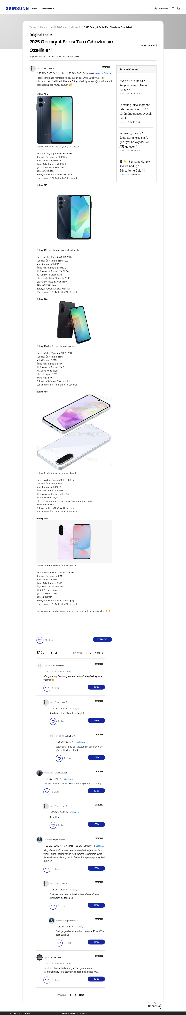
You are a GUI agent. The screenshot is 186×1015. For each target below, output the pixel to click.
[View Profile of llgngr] (46, 957)
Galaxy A (107, 73)
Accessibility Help (20, 1013)
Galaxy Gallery (47, 8)
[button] (107, 67)
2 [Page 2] (90, 652)
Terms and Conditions (74, 1013)
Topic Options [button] (148, 45)
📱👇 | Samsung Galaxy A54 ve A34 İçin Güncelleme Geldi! (134, 166)
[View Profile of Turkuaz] (96, 73)
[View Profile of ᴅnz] (38, 68)
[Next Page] (99, 653)
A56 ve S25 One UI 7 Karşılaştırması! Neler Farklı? (133, 85)
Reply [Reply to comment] (96, 687)
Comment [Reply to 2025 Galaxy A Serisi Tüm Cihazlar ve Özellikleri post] (102, 639)
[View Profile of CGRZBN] (48, 839)
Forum (35, 8)
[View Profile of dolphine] (48, 665)
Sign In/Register (161, 8)
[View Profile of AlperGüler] (49, 773)
